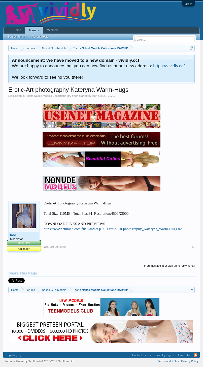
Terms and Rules (168, 361)
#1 (193, 246)
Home (17, 30)
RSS (195, 355)
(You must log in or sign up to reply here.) (169, 265)
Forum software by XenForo (39, 361)
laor (94, 95)
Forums (34, 30)
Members (52, 30)
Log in (188, 3)
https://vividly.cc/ (169, 65)
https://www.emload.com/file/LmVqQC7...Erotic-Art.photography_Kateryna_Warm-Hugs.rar (113, 229)
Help (151, 355)
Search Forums (17, 36)
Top (189, 355)
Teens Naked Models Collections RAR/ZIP (52, 95)
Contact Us (139, 355)
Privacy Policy (189, 361)
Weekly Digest (165, 355)
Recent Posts (40, 36)
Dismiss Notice (190, 60)
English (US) (13, 355)
